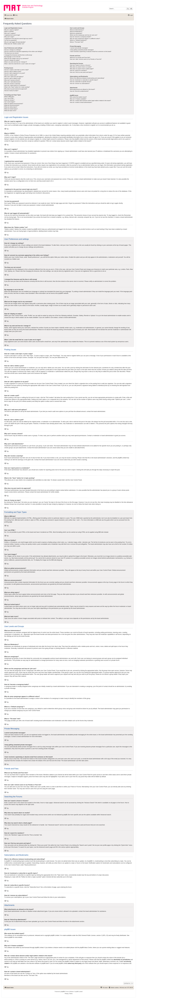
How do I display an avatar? (12, 60)
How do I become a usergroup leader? (80, 36)
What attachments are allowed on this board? (82, 89)
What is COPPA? (9, 31)
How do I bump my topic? (11, 90)
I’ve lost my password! (10, 40)
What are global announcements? (13, 103)
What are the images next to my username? (16, 58)
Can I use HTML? (9, 98)
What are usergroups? (76, 33)
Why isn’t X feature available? (78, 99)
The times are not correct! (11, 53)
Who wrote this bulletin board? (78, 97)
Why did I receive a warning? (12, 83)
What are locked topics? (11, 108)
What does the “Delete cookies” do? (14, 43)
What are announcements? (11, 105)
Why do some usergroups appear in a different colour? (85, 38)
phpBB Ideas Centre (86, 947)
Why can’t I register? (10, 33)
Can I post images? (9, 101)
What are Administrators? (77, 29)
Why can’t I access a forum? (12, 80)
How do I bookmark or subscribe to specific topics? (84, 80)
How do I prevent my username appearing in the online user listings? (23, 51)
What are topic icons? (10, 110)
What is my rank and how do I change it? (15, 62)
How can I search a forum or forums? (80, 65)
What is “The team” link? (76, 42)
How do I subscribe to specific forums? (80, 81)
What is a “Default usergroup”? (78, 40)
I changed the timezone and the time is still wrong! (18, 55)
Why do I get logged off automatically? (14, 42)
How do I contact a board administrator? (81, 102)
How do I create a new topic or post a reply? (16, 69)
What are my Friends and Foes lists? (80, 57)
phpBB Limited (54, 935)
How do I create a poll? (10, 75)
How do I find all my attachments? (79, 91)
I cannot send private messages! (79, 48)
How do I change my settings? (12, 49)
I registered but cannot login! (12, 35)
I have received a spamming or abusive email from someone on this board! (90, 51)
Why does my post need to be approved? (15, 89)
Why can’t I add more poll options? (14, 76)
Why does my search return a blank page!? (82, 68)
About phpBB (8, 937)
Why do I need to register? (11, 29)
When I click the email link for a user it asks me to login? (19, 63)
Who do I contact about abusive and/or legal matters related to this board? (90, 100)
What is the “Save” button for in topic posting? (17, 87)
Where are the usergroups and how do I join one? (83, 35)
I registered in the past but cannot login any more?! (18, 38)
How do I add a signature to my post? (14, 73)
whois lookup (8, 959)
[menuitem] (15, 15)
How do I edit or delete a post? (12, 71)
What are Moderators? (76, 31)
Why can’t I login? (9, 36)
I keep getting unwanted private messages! (82, 49)
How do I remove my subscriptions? (80, 83)
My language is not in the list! (12, 56)
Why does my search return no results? (81, 67)
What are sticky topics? (10, 107)
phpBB (60, 293)
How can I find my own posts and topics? (81, 72)
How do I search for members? (78, 70)
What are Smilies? (9, 100)
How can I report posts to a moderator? (15, 85)
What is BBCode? (9, 96)
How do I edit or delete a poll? (12, 78)
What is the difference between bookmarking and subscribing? (87, 78)
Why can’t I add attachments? (12, 82)
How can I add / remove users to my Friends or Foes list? (86, 59)
